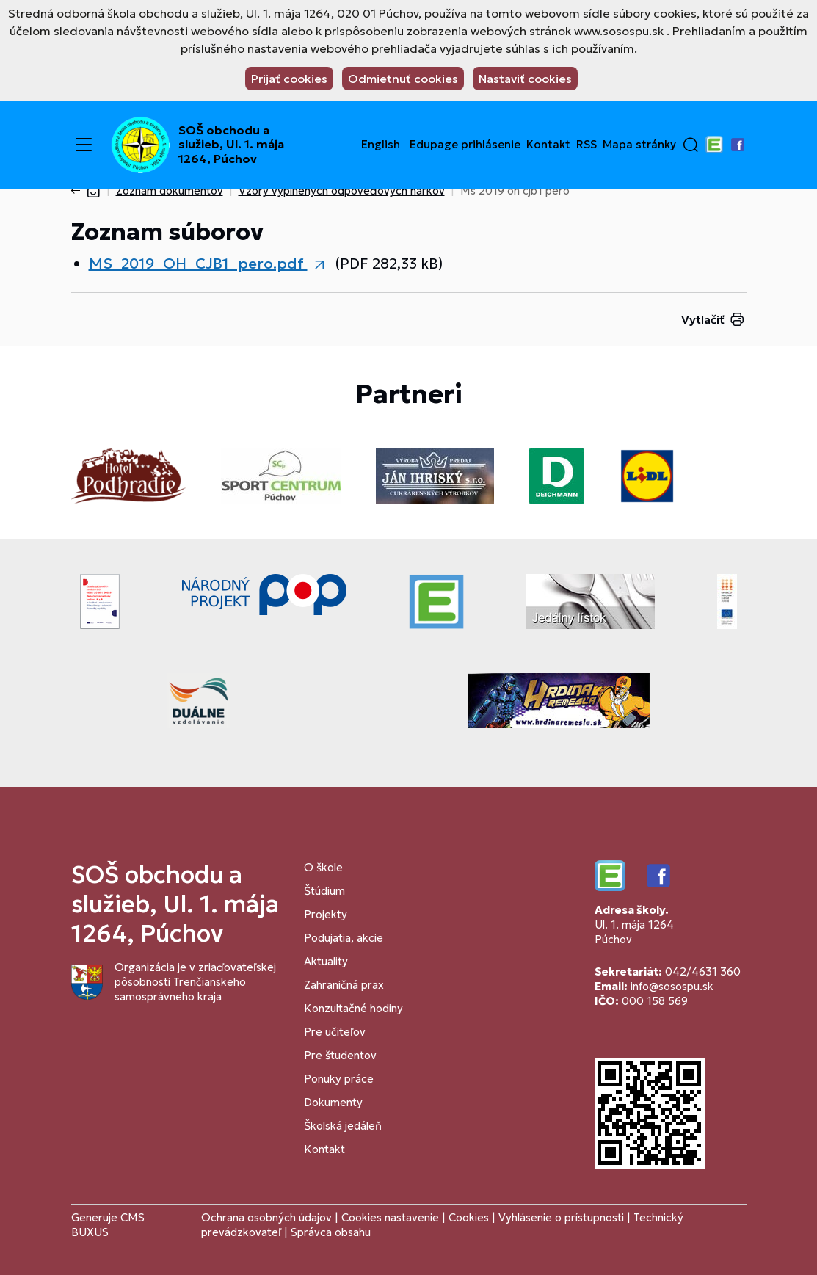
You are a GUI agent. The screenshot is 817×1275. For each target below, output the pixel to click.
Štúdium (324, 891)
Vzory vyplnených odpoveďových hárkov (342, 190)
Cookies (470, 1217)
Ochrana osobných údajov (266, 1217)
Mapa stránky (639, 144)
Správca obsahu (331, 1232)
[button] (690, 144)
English (380, 144)
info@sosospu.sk (672, 986)
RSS (586, 144)
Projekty (325, 914)
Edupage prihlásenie (465, 144)
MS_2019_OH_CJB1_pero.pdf (198, 263)
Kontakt (548, 144)
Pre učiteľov (335, 1032)
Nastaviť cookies (525, 78)
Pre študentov (340, 1055)
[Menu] (83, 144)
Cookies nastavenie (390, 1217)
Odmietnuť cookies (403, 78)
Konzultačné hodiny (353, 1008)
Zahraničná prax (344, 985)
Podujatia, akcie (343, 938)
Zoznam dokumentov (169, 190)
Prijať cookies (289, 78)
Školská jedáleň (343, 1126)
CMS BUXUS (108, 1224)
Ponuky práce (339, 1079)
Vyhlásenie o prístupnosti (561, 1217)
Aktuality (326, 961)
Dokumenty (333, 1102)
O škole (323, 867)
